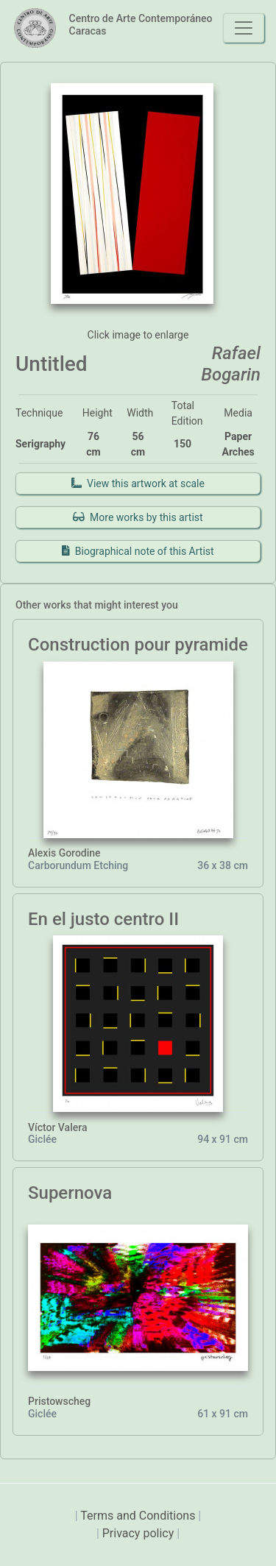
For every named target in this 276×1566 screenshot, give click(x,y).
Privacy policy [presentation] (139, 1533)
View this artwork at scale (138, 483)
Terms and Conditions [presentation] (139, 1516)
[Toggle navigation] (243, 28)
